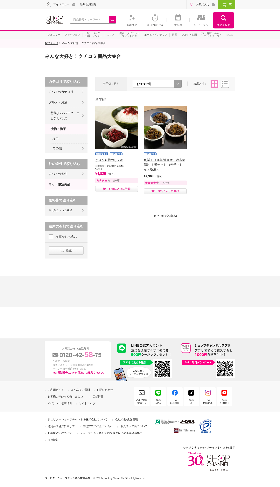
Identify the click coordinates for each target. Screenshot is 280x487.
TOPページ (51, 43)
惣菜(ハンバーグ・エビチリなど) (65, 115)
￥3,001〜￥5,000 (60, 210)
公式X (191, 401)
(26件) (165, 183)
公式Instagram (208, 401)
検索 (69, 250)
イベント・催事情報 (60, 403)
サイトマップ (87, 403)
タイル (214, 84)
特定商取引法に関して (61, 426)
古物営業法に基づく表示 (98, 426)
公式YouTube (224, 401)
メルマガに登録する (142, 401)
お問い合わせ (105, 389)
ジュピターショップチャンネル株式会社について (78, 419)
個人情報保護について (134, 426)
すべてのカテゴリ (61, 91)
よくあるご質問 (80, 389)
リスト (225, 84)
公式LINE (158, 401)
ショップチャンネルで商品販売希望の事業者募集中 (111, 433)
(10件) (116, 180)
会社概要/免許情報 (126, 419)
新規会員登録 (88, 4)
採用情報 (53, 439)
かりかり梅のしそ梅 (109, 160)
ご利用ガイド (56, 389)
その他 (57, 148)
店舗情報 (98, 396)
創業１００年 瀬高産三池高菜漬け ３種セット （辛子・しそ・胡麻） (164, 164)
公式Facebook (174, 401)
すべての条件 (58, 173)
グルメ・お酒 (58, 102)
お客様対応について (60, 433)
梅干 (55, 139)
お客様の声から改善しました (65, 396)
